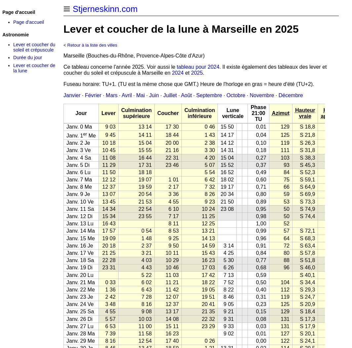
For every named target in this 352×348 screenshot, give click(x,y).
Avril (127, 95)
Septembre (209, 95)
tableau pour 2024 (198, 67)
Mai (140, 95)
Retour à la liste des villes (92, 45)
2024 (178, 73)
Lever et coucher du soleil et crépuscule (34, 47)
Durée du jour (27, 57)
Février (93, 95)
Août (186, 95)
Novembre (262, 95)
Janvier (72, 95)
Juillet (170, 95)
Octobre (235, 95)
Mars (112, 95)
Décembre (291, 95)
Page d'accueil (28, 22)
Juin (154, 95)
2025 (197, 73)
